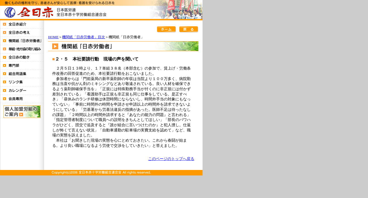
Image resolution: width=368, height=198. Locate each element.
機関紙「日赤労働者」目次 (83, 37)
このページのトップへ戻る (171, 158)
